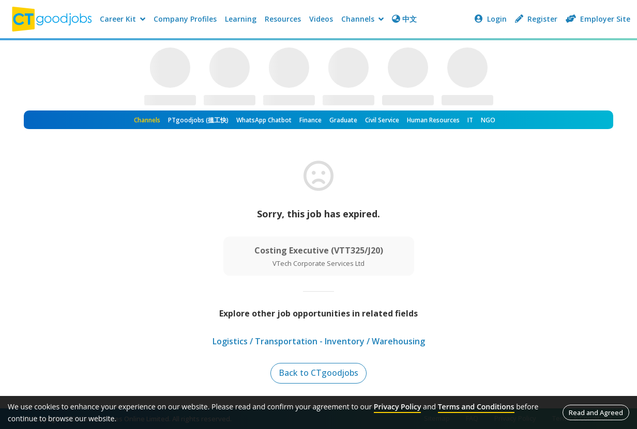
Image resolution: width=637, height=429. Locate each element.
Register (536, 19)
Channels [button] (362, 19)
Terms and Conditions (476, 406)
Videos (321, 19)
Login (491, 19)
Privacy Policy (397, 406)
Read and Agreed (596, 412)
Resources (283, 19)
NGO (488, 120)
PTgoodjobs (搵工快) (198, 120)
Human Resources (433, 120)
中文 (404, 19)
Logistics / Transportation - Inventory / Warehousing (319, 341)
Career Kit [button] (122, 19)
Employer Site (598, 19)
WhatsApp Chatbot (264, 120)
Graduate (343, 120)
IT (470, 120)
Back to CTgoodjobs (319, 373)
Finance (310, 120)
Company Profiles (185, 19)
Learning (240, 19)
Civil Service (382, 120)
